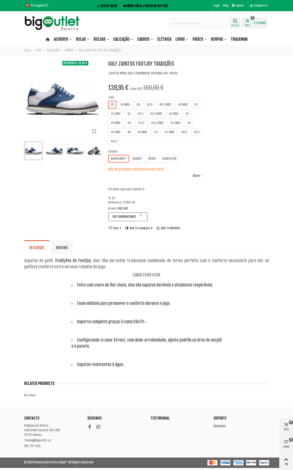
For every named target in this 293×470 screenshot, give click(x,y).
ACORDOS (61, 39)
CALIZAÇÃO (121, 39)
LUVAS (180, 39)
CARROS (143, 39)
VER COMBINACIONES (124, 217)
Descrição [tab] (36, 248)
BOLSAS (99, 39)
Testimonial (160, 418)
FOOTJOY (122, 208)
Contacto (220, 426)
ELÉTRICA (164, 39)
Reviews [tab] (62, 248)
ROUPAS (217, 39)
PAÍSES (197, 39)
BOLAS (81, 39)
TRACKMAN (239, 39)
